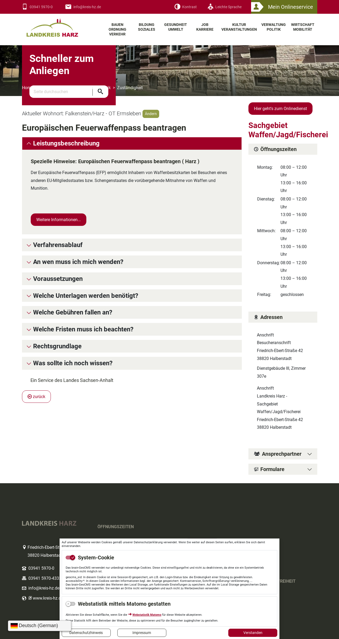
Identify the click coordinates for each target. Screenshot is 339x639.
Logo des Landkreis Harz (59, 25)
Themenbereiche (54, 87)
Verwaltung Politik (94, 87)
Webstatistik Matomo (146, 615)
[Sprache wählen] (40, 625)
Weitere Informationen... (58, 219)
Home (27, 87)
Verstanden (252, 633)
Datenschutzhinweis (86, 633)
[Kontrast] (185, 7)
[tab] (132, 143)
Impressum (141, 633)
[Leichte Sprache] (224, 7)
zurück (36, 396)
